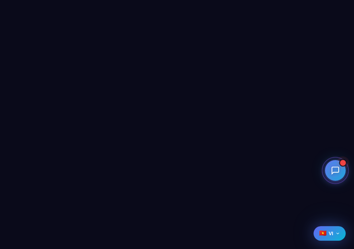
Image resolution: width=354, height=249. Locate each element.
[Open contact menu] (335, 170)
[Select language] (330, 233)
